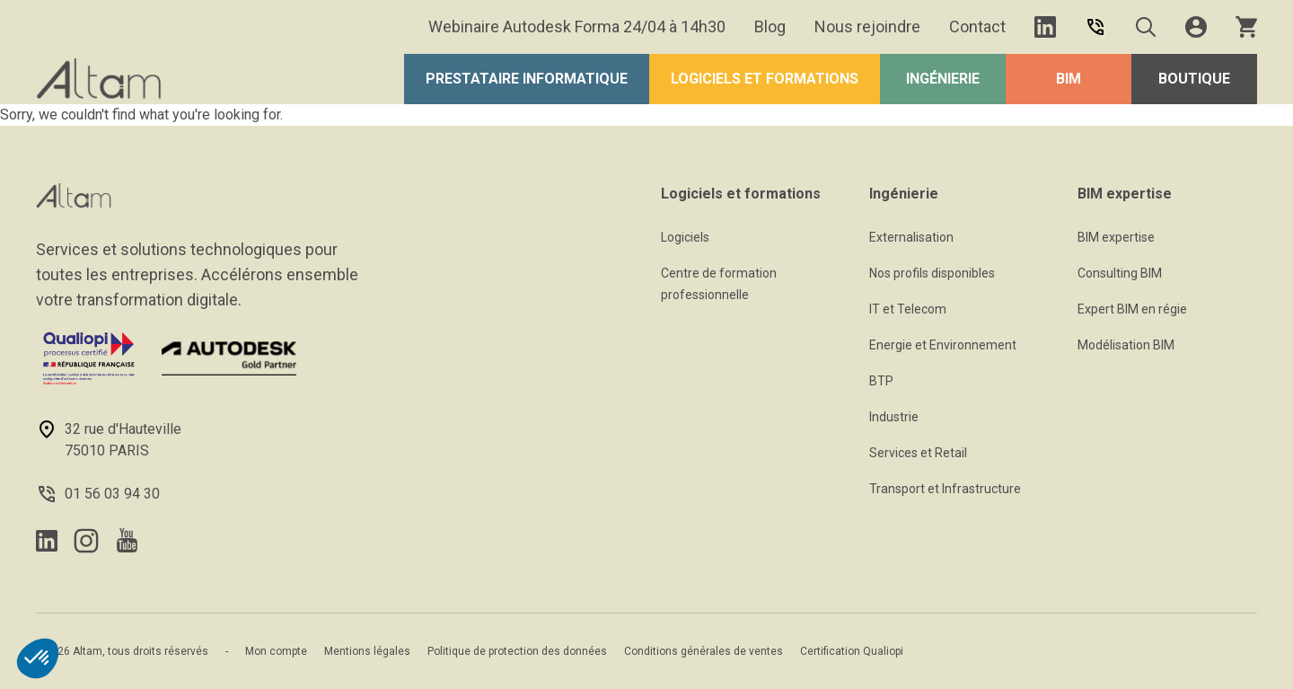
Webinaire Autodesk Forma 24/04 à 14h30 (577, 26)
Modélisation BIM (1126, 345)
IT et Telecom (907, 309)
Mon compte (276, 651)
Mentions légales (367, 651)
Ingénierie (943, 78)
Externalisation (911, 237)
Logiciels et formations (764, 78)
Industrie (894, 417)
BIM (1068, 78)
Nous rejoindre (867, 26)
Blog (770, 26)
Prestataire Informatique (527, 78)
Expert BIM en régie (1132, 309)
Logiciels (685, 237)
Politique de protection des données (517, 651)
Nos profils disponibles (932, 273)
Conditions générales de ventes (703, 651)
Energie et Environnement (942, 345)
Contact (977, 26)
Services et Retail (918, 453)
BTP (881, 381)
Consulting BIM (1120, 273)
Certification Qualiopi (851, 651)
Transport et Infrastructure (945, 488)
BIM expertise (1116, 237)
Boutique (1194, 78)
